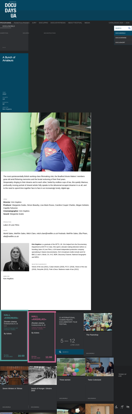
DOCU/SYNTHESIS (58, 23)
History (70, 394)
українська (12, 2)
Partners (70, 386)
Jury (34, 23)
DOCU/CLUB (101, 381)
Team (69, 384)
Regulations (72, 377)
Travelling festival (105, 378)
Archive (70, 396)
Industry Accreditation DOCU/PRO (45, 377)
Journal (6, 374)
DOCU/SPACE (101, 384)
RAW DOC (35, 379)
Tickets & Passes (22, 23)
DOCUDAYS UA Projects (102, 375)
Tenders (70, 391)
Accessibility (72, 389)
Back (4, 47)
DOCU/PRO (43, 23)
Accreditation (89, 381)
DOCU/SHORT (120, 42)
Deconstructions (50, 33)
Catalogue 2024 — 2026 (119, 23)
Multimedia (87, 384)
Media (87, 23)
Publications (8, 377)
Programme (5, 23)
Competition (4, 33)
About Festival (75, 23)
